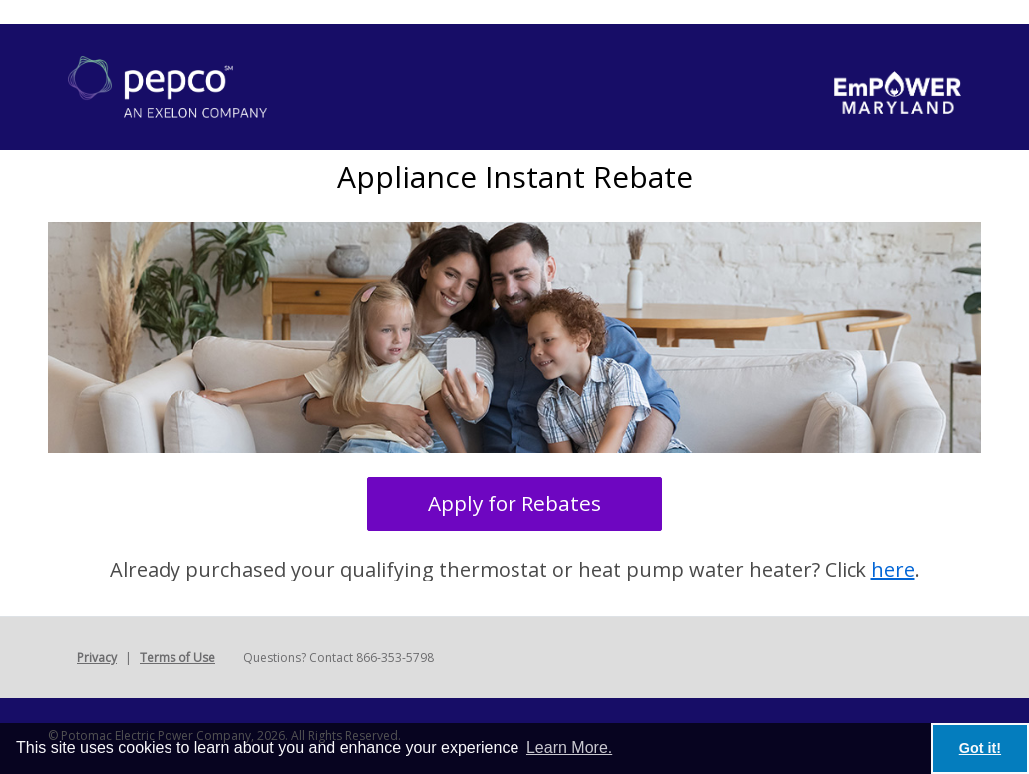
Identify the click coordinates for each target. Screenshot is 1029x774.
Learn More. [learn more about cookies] (569, 747)
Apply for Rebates (514, 503)
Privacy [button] (97, 657)
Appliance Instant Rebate (515, 176)
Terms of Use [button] (177, 657)
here (893, 569)
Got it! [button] (980, 748)
